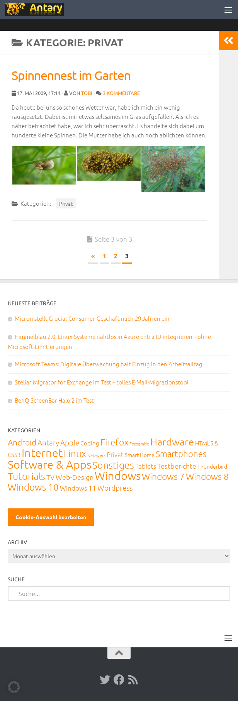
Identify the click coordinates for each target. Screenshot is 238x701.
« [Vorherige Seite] (93, 256)
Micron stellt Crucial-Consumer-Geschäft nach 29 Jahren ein (92, 318)
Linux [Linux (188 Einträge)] (75, 453)
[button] (14, 687)
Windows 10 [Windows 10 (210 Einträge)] (33, 487)
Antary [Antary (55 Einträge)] (48, 442)
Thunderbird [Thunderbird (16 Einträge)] (212, 466)
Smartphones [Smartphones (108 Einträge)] (181, 454)
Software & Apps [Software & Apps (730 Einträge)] (49, 464)
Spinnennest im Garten (71, 75)
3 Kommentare (121, 93)
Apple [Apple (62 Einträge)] (69, 442)
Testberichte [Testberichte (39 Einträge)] (176, 465)
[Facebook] (119, 679)
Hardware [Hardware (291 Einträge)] (172, 441)
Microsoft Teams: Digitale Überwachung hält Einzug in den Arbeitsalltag (108, 364)
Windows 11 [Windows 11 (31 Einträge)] (78, 488)
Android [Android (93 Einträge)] (22, 442)
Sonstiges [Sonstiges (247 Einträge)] (113, 465)
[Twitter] (105, 679)
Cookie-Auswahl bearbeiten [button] (50, 516)
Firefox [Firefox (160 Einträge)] (114, 442)
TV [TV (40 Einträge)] (50, 476)
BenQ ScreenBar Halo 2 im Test (54, 400)
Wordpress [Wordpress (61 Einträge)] (115, 487)
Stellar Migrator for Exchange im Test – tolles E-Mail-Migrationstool (102, 382)
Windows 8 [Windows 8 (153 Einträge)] (207, 476)
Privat (66, 203)
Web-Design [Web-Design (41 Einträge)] (75, 476)
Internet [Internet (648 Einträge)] (42, 452)
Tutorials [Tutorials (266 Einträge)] (26, 476)
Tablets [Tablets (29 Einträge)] (145, 466)
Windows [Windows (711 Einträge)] (118, 475)
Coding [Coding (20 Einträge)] (89, 443)
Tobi (86, 93)
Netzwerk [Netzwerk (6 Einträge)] (96, 455)
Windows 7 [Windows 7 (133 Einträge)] (163, 476)
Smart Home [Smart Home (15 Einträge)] (140, 455)
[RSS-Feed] (133, 679)
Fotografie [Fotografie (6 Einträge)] (139, 443)
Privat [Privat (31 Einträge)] (115, 454)
